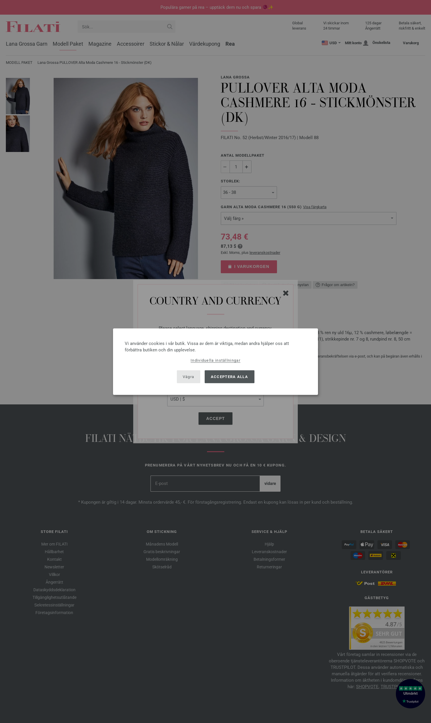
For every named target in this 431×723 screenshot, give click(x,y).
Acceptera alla (229, 377)
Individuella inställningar (215, 360)
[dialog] (215, 361)
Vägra (188, 377)
